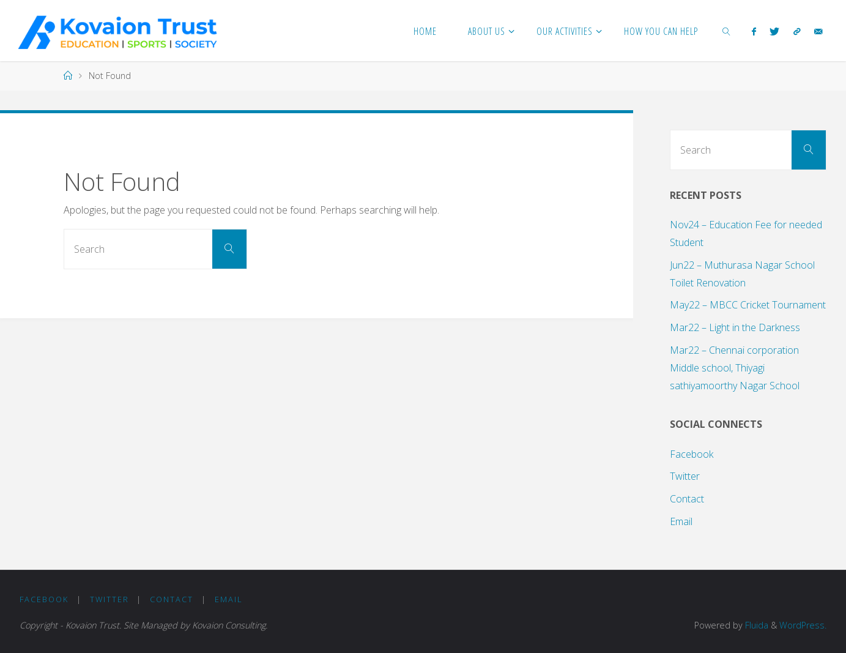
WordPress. (802, 625)
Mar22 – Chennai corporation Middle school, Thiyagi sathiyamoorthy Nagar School (735, 367)
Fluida (755, 625)
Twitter (685, 476)
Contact (687, 499)
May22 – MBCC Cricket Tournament (748, 305)
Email (681, 521)
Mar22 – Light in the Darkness (735, 327)
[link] (727, 30)
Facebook (691, 454)
